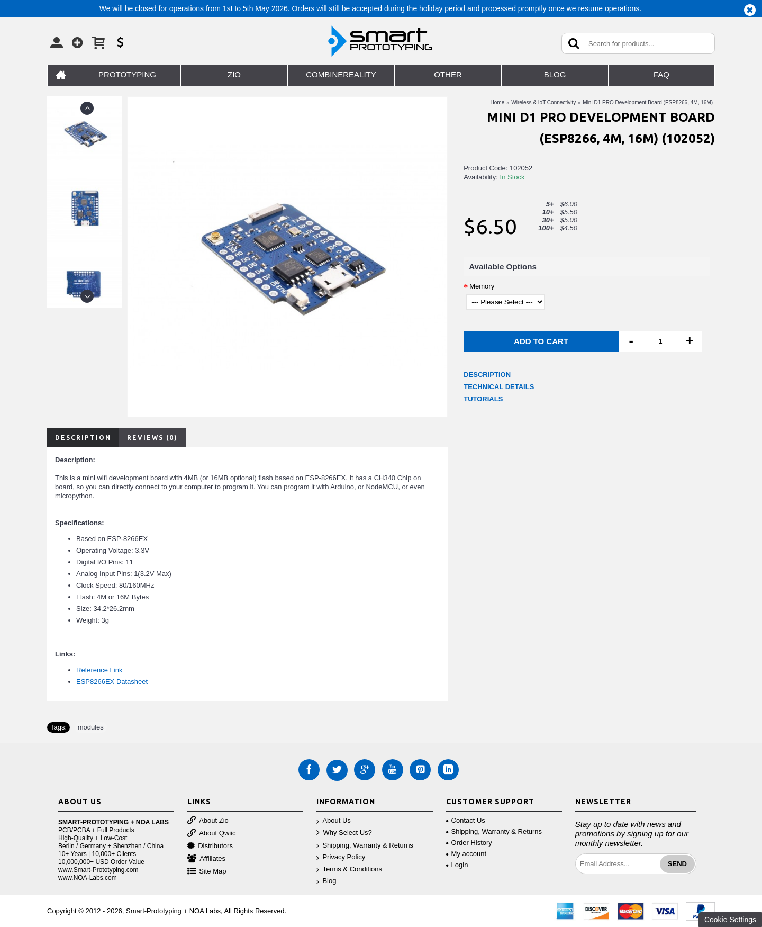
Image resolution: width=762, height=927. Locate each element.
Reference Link (99, 670)
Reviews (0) (152, 437)
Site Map (206, 871)
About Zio (208, 820)
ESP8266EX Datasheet (112, 682)
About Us (333, 820)
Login (457, 865)
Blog (326, 881)
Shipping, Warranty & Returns (364, 845)
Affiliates (206, 858)
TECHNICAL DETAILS (499, 387)
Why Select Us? (343, 833)
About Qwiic (211, 833)
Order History (469, 843)
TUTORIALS (483, 399)
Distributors (210, 846)
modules (91, 727)
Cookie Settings (730, 919)
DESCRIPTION (487, 375)
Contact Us (465, 820)
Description (83, 437)
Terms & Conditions (349, 869)
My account (466, 854)
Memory (481, 286)
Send (677, 864)
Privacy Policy (340, 857)
